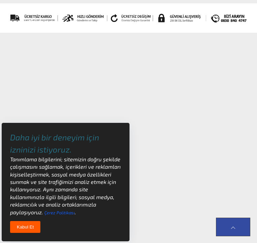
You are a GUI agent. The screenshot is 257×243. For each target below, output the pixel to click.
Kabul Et (25, 227)
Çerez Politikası (59, 212)
